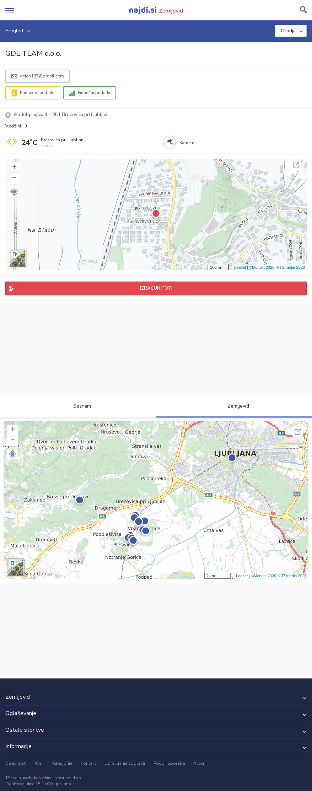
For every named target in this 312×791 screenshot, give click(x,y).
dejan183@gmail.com (42, 76)
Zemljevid (234, 406)
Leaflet (240, 267)
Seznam (78, 406)
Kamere (186, 143)
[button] (14, 191)
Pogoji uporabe (169, 763)
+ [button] (14, 167)
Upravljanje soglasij (124, 763)
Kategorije (62, 763)
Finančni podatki (94, 93)
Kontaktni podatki (37, 93)
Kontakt (88, 763)
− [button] (14, 178)
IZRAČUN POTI (156, 288)
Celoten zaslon (296, 165)
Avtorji (199, 763)
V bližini (13, 126)
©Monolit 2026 (261, 267)
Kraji (39, 763)
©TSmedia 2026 (290, 267)
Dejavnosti (16, 763)
